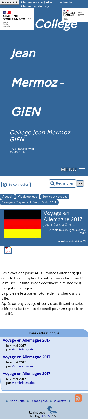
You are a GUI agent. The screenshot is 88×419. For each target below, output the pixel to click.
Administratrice (71, 241)
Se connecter (18, 184)
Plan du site (15, 401)
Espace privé (37, 401)
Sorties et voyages (54, 196)
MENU (69, 169)
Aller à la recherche (59, 2)
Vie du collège (27, 196)
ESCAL (46, 416)
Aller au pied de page (34, 6)
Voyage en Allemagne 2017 (26, 340)
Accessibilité (9, 2)
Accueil (7, 196)
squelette (58, 401)
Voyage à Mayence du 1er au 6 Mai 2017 (29, 202)
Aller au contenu (31, 2)
